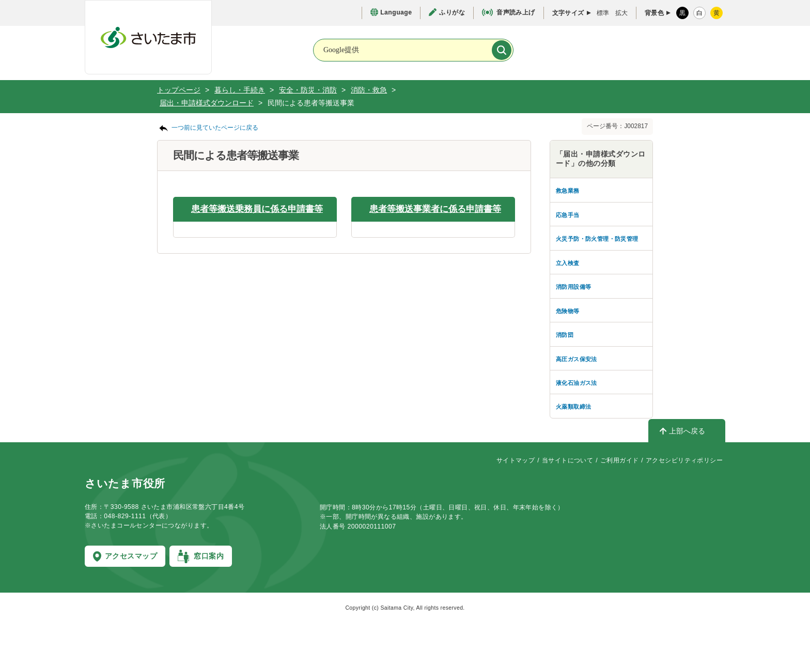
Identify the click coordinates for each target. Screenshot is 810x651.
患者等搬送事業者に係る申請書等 (435, 209)
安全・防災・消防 (308, 90)
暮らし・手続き (239, 90)
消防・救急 (369, 90)
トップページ (178, 90)
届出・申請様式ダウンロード (207, 103)
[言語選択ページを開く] (391, 12)
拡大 (621, 13)
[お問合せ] (559, 50)
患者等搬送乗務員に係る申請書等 (257, 209)
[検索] (501, 50)
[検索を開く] (626, 51)
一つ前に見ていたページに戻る (215, 127)
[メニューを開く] (693, 51)
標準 (603, 13)
